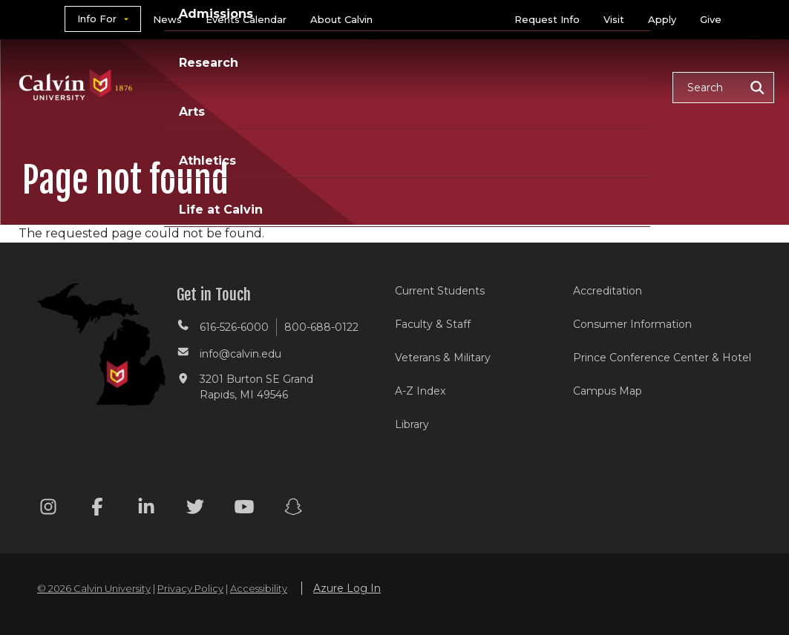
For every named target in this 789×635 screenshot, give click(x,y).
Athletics (207, 161)
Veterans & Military (443, 357)
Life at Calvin (221, 210)
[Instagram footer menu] (48, 509)
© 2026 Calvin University (94, 588)
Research (208, 63)
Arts (192, 112)
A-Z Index (420, 391)
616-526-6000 (234, 327)
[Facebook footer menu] (97, 509)
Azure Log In (347, 588)
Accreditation (607, 290)
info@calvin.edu (240, 354)
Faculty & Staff (433, 324)
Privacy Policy (190, 588)
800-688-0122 (321, 327)
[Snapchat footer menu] (293, 509)
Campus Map (607, 391)
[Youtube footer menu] (244, 509)
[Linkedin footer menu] (146, 509)
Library (412, 424)
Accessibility (258, 588)
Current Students (440, 290)
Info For (97, 18)
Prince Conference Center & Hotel (662, 357)
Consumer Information (632, 324)
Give (710, 19)
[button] (723, 87)
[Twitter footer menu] (195, 509)
